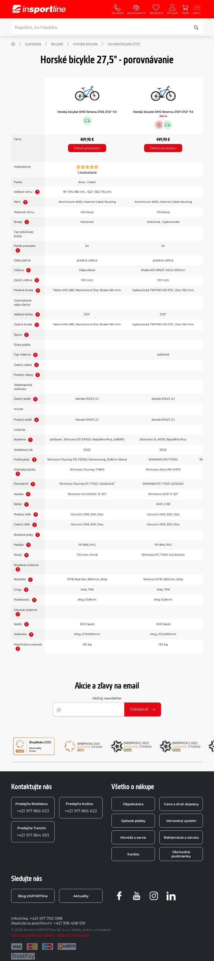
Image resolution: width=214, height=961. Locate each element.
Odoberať (142, 709)
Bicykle (57, 44)
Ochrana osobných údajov (33, 935)
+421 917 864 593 (33, 832)
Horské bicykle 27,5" (124, 44)
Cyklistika (33, 44)
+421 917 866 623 (32, 807)
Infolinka (19, 918)
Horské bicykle (85, 44)
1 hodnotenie (87, 172)
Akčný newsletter (107, 698)
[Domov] (13, 44)
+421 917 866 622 (81, 807)
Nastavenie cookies (73, 935)
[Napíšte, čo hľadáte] (106, 27)
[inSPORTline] (39, 9)
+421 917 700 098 (46, 918)
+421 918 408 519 (69, 923)
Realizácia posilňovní (31, 923)
